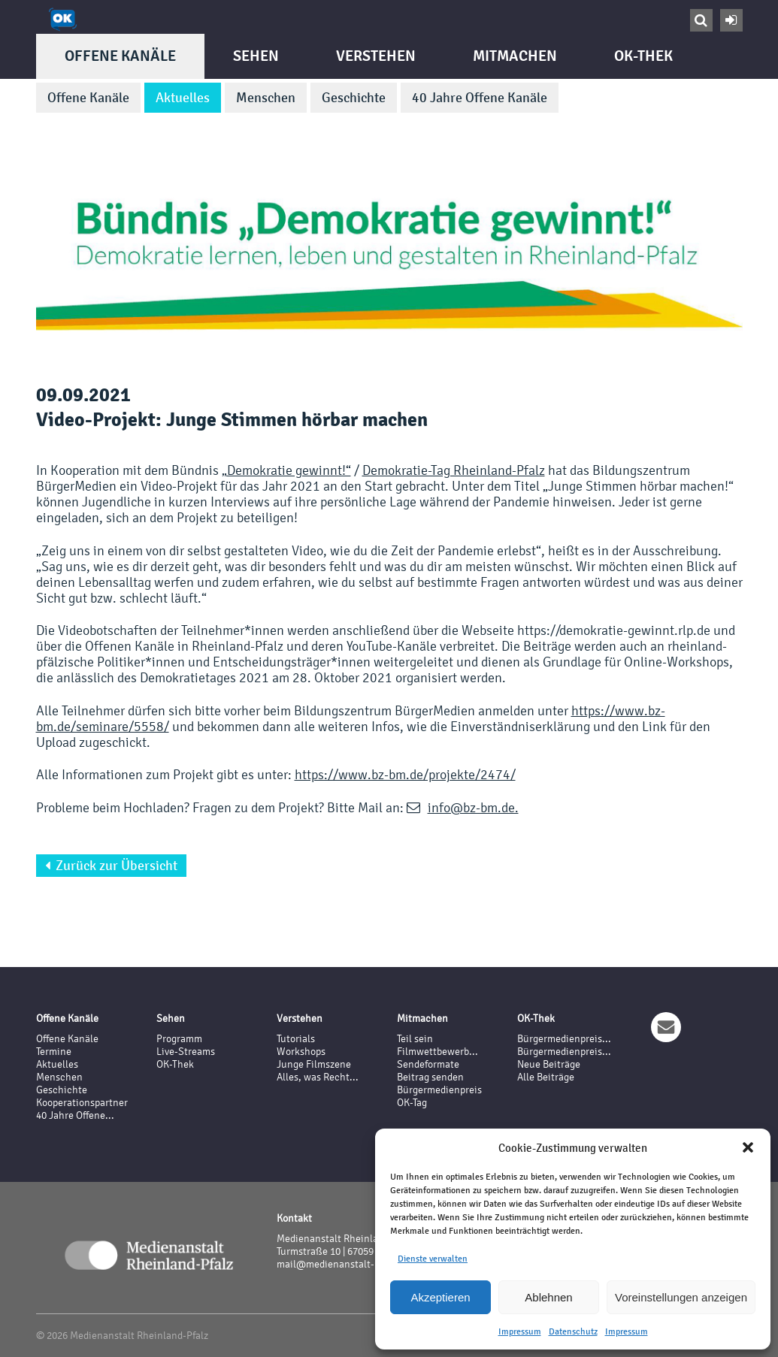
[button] (747, 1147)
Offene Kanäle (120, 56)
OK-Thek (643, 56)
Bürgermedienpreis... (564, 1038)
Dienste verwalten (433, 1258)
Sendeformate (428, 1064)
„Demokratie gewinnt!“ (286, 470)
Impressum (519, 1331)
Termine (53, 1051)
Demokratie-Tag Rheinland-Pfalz (453, 470)
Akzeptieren (440, 1297)
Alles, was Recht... (318, 1077)
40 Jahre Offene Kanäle (479, 97)
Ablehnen (548, 1297)
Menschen (265, 97)
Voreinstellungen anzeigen (681, 1297)
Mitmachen (515, 56)
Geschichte (354, 97)
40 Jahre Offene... (75, 1115)
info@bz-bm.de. (473, 807)
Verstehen (376, 56)
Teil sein (415, 1038)
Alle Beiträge (545, 1077)
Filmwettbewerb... (437, 1051)
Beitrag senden (430, 1077)
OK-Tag (412, 1102)
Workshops (301, 1051)
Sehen (256, 56)
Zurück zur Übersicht (111, 865)
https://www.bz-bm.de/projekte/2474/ (405, 774)
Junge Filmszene (314, 1064)
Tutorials (296, 1038)
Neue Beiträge (548, 1064)
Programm (179, 1038)
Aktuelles (183, 97)
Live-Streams (185, 1051)
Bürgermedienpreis (439, 1089)
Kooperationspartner (82, 1102)
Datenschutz (573, 1331)
